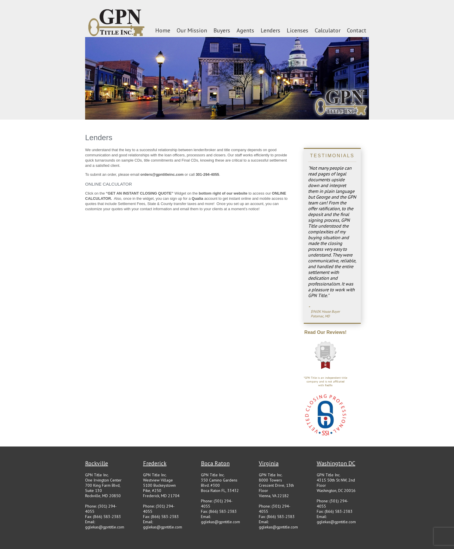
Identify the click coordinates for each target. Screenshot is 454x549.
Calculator (327, 30)
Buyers (221, 30)
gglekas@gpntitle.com (104, 527)
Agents (245, 30)
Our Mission (192, 30)
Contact (356, 30)
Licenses (297, 30)
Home (162, 30)
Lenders (270, 30)
